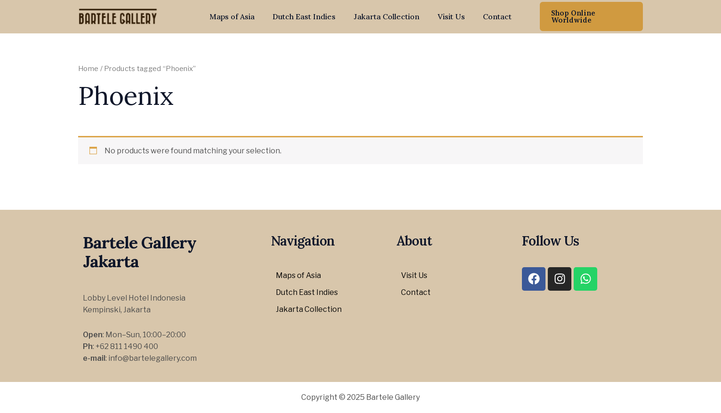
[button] (588, 17)
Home (88, 68)
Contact (491, 16)
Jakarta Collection (386, 16)
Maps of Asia (238, 16)
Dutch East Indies (307, 16)
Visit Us (448, 16)
